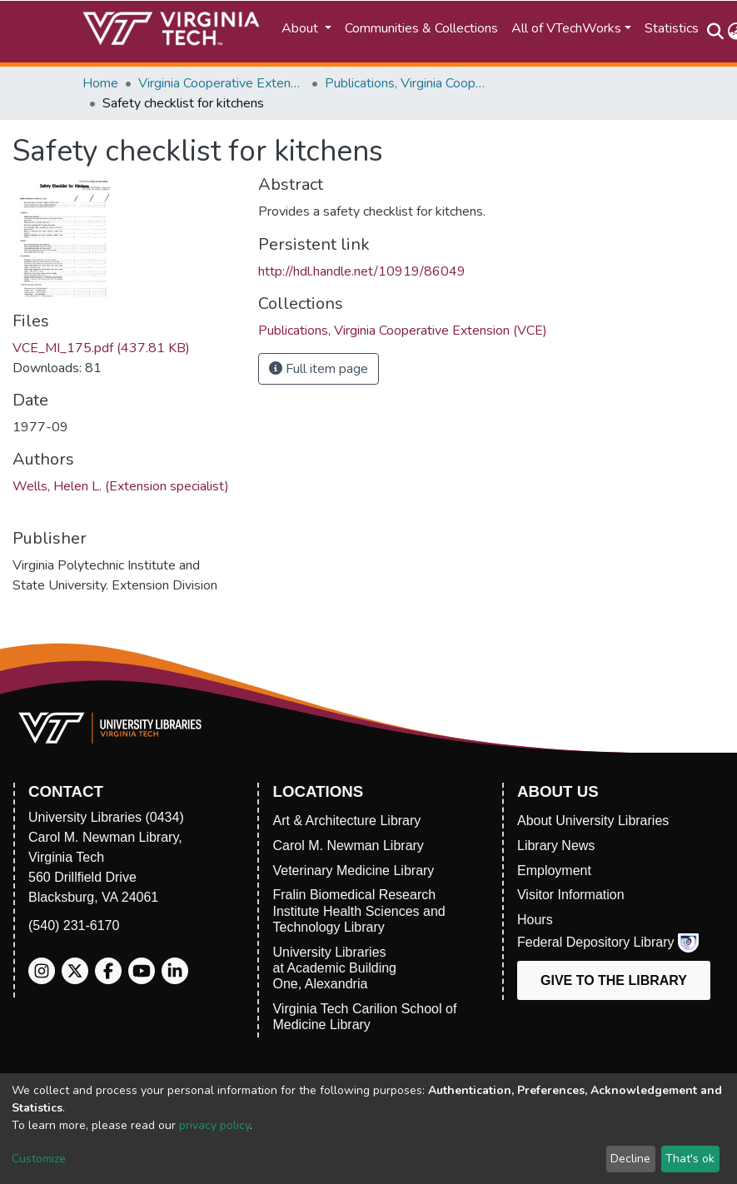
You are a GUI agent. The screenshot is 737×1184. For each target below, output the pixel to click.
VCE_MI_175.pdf (101, 348)
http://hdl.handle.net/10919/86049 (362, 271)
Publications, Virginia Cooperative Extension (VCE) (408, 83)
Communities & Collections (421, 28)
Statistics (672, 28)
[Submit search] (715, 32)
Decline (630, 1159)
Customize (39, 1159)
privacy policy (214, 1125)
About (301, 28)
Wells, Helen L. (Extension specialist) (120, 486)
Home (100, 83)
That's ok (690, 1159)
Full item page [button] (318, 369)
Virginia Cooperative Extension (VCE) (221, 83)
